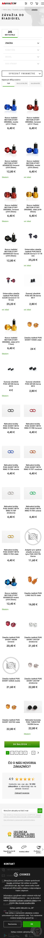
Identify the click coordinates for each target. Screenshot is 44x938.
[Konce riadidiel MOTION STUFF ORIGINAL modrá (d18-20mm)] (33, 158)
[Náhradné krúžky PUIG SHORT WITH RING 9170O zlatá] (11, 547)
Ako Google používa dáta (25, 903)
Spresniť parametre (22, 73)
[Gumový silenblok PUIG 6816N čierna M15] (33, 378)
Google (9, 883)
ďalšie (37, 753)
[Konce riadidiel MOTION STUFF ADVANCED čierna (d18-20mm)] (11, 246)
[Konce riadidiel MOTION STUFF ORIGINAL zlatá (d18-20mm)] (33, 202)
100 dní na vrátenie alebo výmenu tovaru (24, 834)
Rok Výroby (11, 64)
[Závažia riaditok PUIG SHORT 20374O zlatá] (11, 716)
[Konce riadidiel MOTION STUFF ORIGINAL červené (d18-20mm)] (11, 202)
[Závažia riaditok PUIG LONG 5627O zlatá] (33, 590)
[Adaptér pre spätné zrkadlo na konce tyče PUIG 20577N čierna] (33, 547)
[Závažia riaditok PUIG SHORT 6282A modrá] (11, 674)
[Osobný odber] (24, 849)
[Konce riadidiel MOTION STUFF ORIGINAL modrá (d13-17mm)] (11, 115)
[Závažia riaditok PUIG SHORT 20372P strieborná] (33, 633)
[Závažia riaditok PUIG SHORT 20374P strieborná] (33, 674)
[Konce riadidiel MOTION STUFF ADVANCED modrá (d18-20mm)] (11, 590)
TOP (8, 83)
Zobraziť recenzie (22, 793)
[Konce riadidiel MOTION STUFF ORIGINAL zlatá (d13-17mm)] (11, 334)
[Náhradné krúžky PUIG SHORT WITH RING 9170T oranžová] (33, 461)
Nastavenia (12, 924)
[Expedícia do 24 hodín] (9, 849)
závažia (34, 10)
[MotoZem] (9, 3)
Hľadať (20, 3)
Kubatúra (10, 50)
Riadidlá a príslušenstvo (21, 10)
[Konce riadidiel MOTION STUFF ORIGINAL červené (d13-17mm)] (33, 115)
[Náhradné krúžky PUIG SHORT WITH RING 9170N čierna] (11, 420)
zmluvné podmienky (34, 817)
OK (32, 924)
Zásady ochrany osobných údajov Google (22, 816)
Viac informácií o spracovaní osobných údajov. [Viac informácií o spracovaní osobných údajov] (19, 820)
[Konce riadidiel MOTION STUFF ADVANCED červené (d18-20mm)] (11, 158)
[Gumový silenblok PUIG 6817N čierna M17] (33, 290)
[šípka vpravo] (41, 849)
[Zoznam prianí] (31, 3)
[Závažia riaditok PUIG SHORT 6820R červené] (11, 633)
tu (32, 932)
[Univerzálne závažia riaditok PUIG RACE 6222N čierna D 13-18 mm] (33, 246)
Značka (9, 43)
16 (33, 753)
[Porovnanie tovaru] (26, 3)
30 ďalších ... (22, 744)
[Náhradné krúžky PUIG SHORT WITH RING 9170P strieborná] (11, 503)
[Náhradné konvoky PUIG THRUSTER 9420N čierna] (33, 716)
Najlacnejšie (22, 83)
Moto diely (7, 10)
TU (32, 918)
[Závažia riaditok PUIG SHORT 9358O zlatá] (33, 334)
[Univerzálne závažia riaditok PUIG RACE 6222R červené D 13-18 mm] (11, 290)
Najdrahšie (35, 83)
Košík (36, 3)
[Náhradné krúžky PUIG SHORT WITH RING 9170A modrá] (11, 461)
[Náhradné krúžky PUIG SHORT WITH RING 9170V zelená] (33, 503)
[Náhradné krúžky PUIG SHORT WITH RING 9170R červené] (33, 420)
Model (8, 57)
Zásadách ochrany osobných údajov (23, 900)
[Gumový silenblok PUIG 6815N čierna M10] (11, 378)
